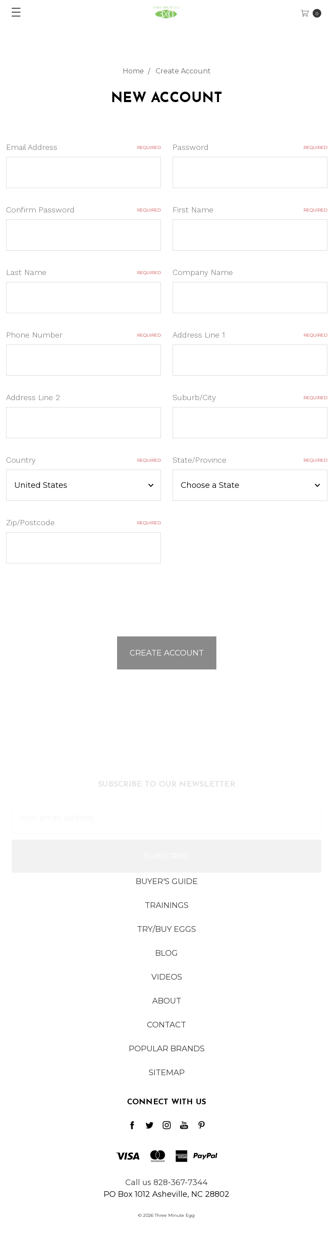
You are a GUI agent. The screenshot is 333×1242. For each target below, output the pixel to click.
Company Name (203, 272)
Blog (166, 959)
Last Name (83, 272)
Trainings (167, 912)
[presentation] (72, 596)
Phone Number (83, 334)
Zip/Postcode (83, 522)
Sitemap (167, 1079)
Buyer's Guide (167, 888)
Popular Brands (167, 1055)
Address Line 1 (250, 334)
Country (83, 459)
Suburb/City (250, 397)
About (166, 1007)
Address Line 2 (33, 397)
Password (250, 147)
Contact (166, 1031)
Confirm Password (83, 209)
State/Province (250, 459)
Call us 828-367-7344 (166, 1182)
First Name (250, 209)
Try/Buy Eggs (166, 936)
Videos (166, 983)
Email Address (83, 147)
